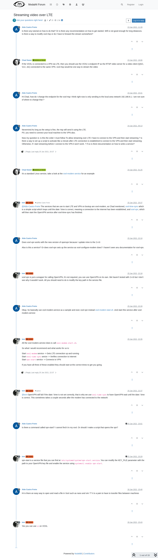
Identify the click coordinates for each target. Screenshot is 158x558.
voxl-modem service (72, 173)
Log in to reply (138, 21)
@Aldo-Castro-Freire (31, 206)
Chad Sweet (27, 60)
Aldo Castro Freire (29, 27)
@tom (38, 391)
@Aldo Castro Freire (42, 203)
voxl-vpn (134, 209)
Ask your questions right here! (29, 20)
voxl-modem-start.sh (104, 310)
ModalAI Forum (36, 4)
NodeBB (78, 553)
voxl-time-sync (131, 206)
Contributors (89, 553)
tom (23, 203)
